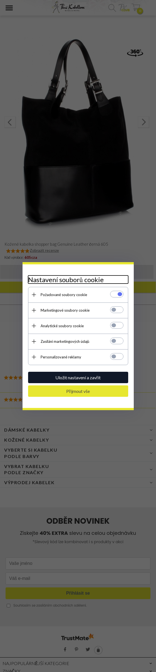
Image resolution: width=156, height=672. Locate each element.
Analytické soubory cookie (62, 326)
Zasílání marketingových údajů (65, 341)
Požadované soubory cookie (64, 294)
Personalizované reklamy (61, 357)
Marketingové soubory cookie (65, 310)
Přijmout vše (78, 391)
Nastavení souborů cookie (66, 279)
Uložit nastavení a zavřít (78, 377)
